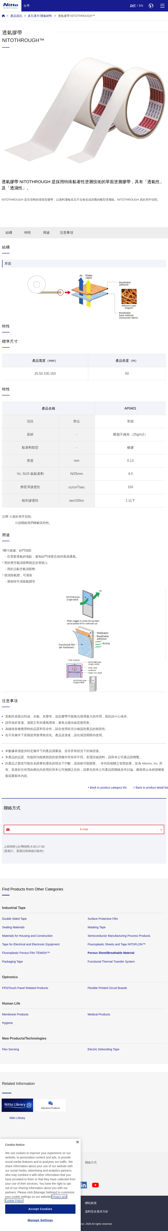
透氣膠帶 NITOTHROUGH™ (76, 15)
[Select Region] (151, 5)
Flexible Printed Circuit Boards (107, 988)
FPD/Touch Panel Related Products (25, 988)
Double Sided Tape (14, 918)
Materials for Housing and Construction (27, 935)
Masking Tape (97, 927)
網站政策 (91, 1203)
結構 (9, 232)
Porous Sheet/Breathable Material (111, 953)
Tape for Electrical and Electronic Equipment (30, 944)
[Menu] (162, 5)
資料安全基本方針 (96, 1211)
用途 (46, 232)
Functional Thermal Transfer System (111, 961)
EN (141, 5)
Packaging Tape (12, 961)
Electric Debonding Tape (103, 1049)
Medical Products (99, 1014)
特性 (27, 232)
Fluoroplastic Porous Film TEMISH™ (26, 953)
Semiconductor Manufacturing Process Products (119, 935)
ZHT (133, 5)
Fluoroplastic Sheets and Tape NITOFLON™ (117, 944)
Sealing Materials (13, 927)
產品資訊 (16, 15)
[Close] (77, 1164)
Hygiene (7, 1023)
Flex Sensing (10, 1049)
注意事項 (66, 232)
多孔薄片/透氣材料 (40, 15)
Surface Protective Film (103, 918)
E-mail (84, 829)
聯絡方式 (91, 1162)
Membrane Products (15, 1014)
